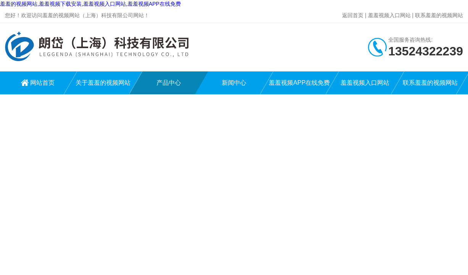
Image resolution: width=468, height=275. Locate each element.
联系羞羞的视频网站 (439, 15)
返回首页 (352, 15)
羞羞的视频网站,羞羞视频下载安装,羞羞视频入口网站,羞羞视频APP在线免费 (90, 4)
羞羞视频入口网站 (389, 15)
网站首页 (42, 82)
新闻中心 (234, 82)
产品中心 (169, 82)
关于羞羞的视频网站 (103, 82)
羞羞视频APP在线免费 (299, 82)
